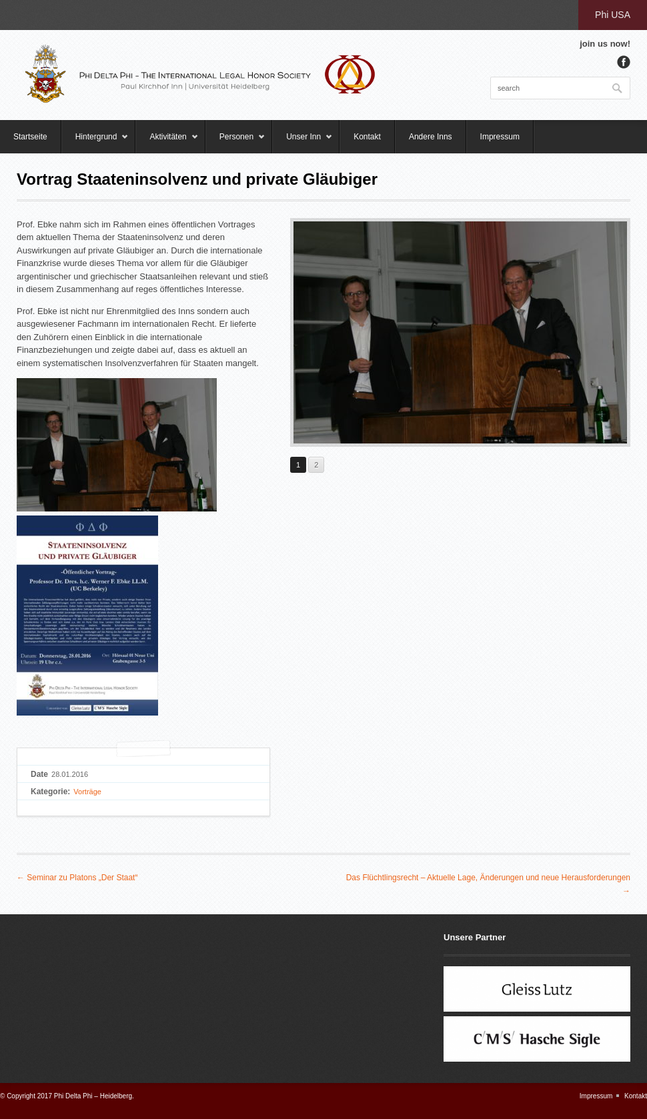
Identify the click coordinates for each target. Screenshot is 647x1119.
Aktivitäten (166, 142)
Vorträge (87, 792)
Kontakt (367, 136)
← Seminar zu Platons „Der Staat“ (77, 877)
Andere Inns (430, 136)
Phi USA (612, 14)
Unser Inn (302, 142)
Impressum (500, 136)
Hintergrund (95, 142)
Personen (235, 142)
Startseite (30, 136)
